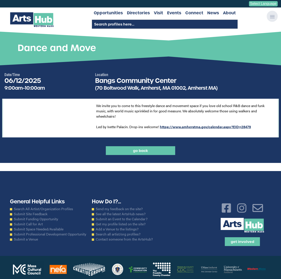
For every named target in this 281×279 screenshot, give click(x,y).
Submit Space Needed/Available (38, 229)
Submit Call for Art (28, 224)
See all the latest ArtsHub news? (121, 214)
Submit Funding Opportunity (36, 219)
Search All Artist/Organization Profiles (43, 209)
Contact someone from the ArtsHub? (124, 239)
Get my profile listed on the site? (121, 224)
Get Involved (242, 241)
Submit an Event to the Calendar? (122, 219)
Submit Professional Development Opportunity (50, 234)
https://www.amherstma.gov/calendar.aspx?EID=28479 (205, 126)
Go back (140, 150)
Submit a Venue (26, 239)
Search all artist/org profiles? (118, 234)
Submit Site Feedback (30, 214)
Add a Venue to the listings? (117, 229)
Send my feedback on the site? (119, 209)
